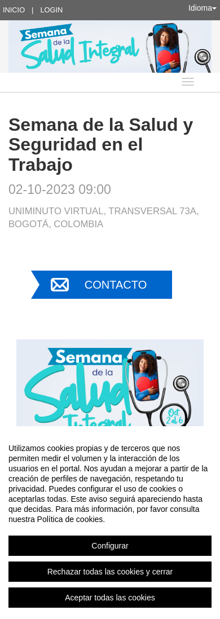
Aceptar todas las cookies (110, 597)
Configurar (109, 545)
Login (51, 10)
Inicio (14, 10)
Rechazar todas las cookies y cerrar (110, 571)
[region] (110, 522)
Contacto (116, 284)
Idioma (202, 7)
